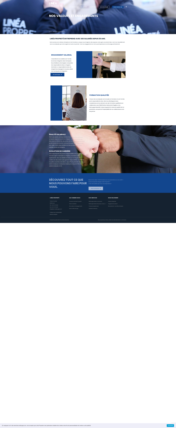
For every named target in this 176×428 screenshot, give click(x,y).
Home (50, 31)
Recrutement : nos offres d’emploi (115, 206)
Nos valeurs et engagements (75, 206)
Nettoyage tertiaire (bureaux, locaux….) (97, 203)
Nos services (84, 7)
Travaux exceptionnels (94, 206)
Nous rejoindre (104, 7)
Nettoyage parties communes (95, 201)
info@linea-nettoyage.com (56, 209)
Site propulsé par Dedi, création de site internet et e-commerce (112, 220)
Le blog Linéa (93, 7)
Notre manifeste (72, 203)
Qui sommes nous (73, 7)
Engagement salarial (112, 203)
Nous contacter (118, 7)
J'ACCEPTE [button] (170, 425)
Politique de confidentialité (56, 212)
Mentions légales (53, 214)
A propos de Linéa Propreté (75, 201)
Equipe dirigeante (112, 201)
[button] (91, 425)
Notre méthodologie (73, 208)
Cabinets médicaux (93, 208)
